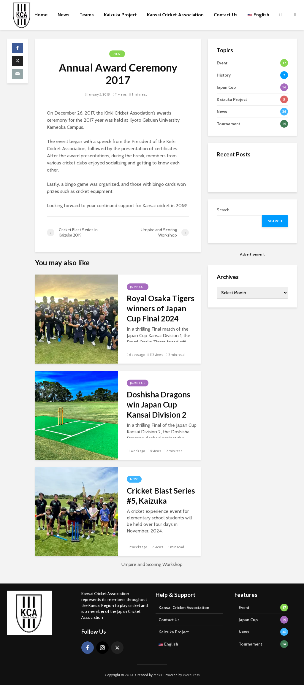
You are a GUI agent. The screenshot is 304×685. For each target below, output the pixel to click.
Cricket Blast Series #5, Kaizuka (161, 495)
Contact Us (226, 15)
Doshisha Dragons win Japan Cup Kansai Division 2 (158, 404)
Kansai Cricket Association (175, 15)
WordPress (191, 675)
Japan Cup (137, 287)
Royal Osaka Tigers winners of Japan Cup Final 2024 (160, 308)
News (63, 15)
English (258, 15)
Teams (87, 15)
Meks (157, 675)
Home (41, 15)
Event (117, 54)
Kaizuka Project (120, 15)
